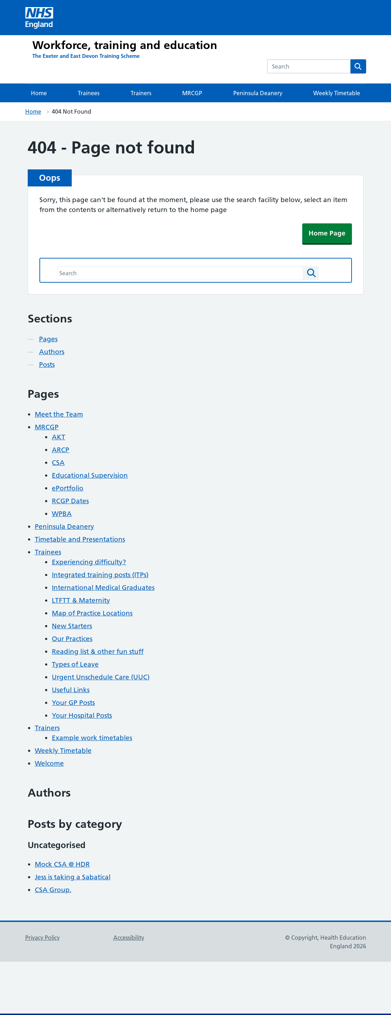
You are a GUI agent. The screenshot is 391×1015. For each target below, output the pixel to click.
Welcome (49, 763)
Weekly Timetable (336, 93)
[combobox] (309, 66)
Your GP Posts (73, 703)
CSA (58, 462)
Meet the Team (59, 414)
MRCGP (192, 93)
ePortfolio (67, 488)
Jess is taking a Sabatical (72, 877)
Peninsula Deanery (257, 93)
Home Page (327, 233)
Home (39, 93)
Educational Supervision (90, 475)
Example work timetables (92, 738)
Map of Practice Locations (92, 613)
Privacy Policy (42, 937)
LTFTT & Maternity (81, 600)
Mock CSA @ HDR (62, 864)
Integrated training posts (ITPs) (100, 575)
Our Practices (72, 639)
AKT (58, 437)
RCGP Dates (70, 501)
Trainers (141, 93)
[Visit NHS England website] (39, 17)
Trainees (88, 93)
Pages (48, 339)
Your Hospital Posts (82, 715)
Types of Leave (75, 664)
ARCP (60, 450)
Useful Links (70, 690)
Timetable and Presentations (80, 539)
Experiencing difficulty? (89, 562)
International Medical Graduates (103, 588)
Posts (47, 364)
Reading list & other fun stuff (97, 651)
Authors (51, 352)
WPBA (62, 514)
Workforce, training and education (124, 45)
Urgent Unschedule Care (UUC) (101, 677)
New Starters (72, 626)
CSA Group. (53, 890)
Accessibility (128, 937)
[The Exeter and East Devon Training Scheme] (86, 56)
